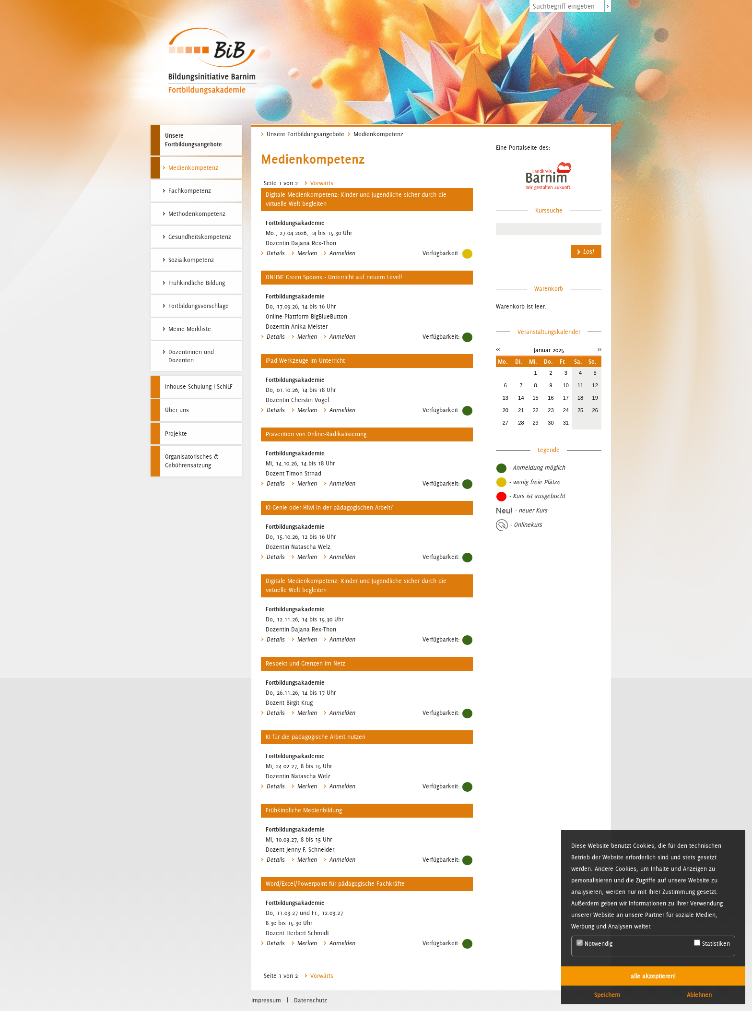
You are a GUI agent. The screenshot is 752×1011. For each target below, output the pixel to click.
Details (276, 253)
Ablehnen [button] (699, 995)
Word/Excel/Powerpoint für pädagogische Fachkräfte (335, 883)
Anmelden (342, 253)
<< (498, 349)
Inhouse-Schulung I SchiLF (199, 386)
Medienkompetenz (378, 134)
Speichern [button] (607, 995)
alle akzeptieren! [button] (653, 976)
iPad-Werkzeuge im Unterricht (305, 360)
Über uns (177, 410)
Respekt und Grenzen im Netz (305, 663)
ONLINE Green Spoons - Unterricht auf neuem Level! (334, 277)
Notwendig (594, 943)
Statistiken (712, 943)
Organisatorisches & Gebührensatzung (191, 461)
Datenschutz (310, 1000)
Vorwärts (319, 183)
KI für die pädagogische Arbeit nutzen (315, 736)
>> (599, 349)
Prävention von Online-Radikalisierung (316, 434)
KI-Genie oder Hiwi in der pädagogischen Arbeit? (329, 507)
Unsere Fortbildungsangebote (193, 139)
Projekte (176, 433)
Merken (307, 253)
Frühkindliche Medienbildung (304, 810)
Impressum (266, 1000)
